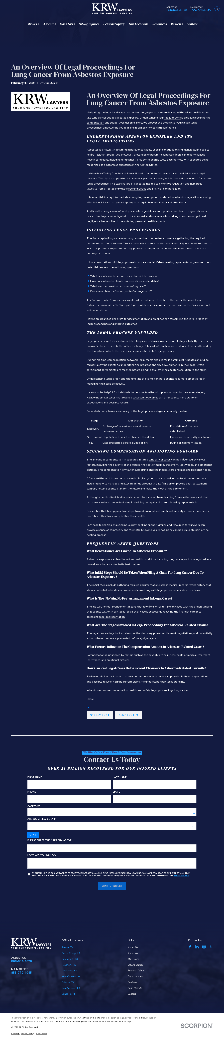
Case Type (34, 806)
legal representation (112, 617)
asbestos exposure (119, 590)
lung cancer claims (147, 341)
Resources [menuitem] (159, 24)
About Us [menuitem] (33, 24)
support (153, 525)
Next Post (128, 715)
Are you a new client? (42, 819)
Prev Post (99, 715)
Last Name (120, 777)
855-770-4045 (200, 10)
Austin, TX (67, 947)
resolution (184, 370)
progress (145, 365)
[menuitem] (15, 1034)
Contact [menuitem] (191, 24)
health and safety (140, 690)
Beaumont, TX (70, 959)
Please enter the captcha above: (50, 840)
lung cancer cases (160, 459)
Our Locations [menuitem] (138, 24)
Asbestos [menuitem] (49, 24)
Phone (32, 792)
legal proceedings (162, 690)
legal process (146, 411)
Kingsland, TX (69, 970)
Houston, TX (69, 964)
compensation (95, 123)
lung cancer (176, 559)
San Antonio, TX (71, 988)
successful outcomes (145, 397)
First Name (35, 777)
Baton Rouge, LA (71, 953)
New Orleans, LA (71, 976)
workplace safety (132, 211)
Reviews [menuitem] (176, 24)
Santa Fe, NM (69, 993)
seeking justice (137, 189)
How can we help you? (43, 854)
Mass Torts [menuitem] (67, 24)
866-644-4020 (176, 10)
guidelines (150, 211)
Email (116, 792)
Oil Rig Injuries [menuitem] (89, 24)
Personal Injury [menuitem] (114, 24)
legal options (172, 118)
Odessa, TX (68, 982)
